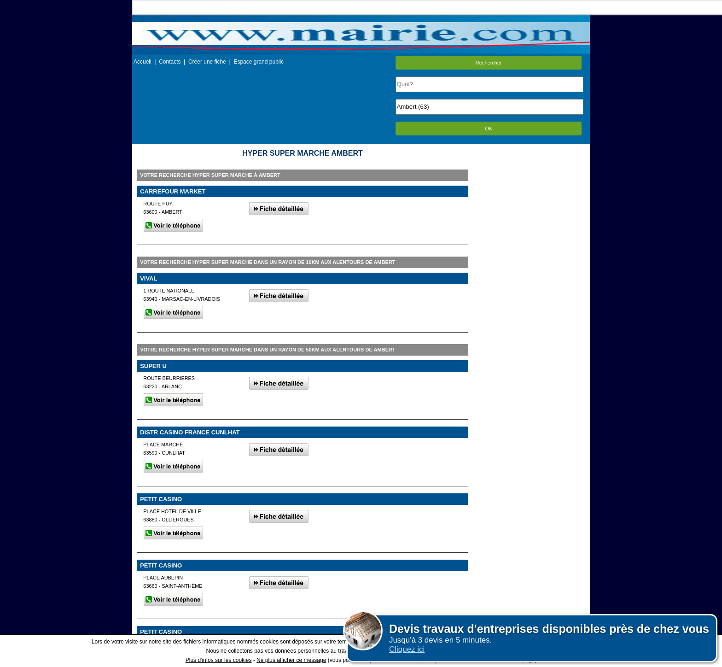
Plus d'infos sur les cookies (219, 660)
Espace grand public (258, 62)
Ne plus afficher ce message (291, 660)
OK (488, 128)
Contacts (169, 62)
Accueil (142, 62)
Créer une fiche (207, 62)
